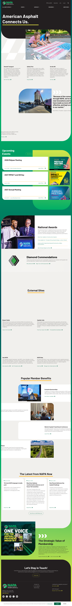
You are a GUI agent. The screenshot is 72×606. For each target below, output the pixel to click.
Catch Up (39, 366)
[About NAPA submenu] (66, 7)
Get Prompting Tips (16, 366)
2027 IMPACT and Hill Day (14, 175)
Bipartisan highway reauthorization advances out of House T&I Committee (35, 482)
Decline (64, 603)
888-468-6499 (5, 591)
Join (60, 3)
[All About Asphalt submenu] (7, 7)
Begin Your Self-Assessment (42, 263)
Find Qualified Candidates (55, 329)
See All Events (30, 153)
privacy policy (49, 603)
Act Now (52, 79)
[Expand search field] (68, 3)
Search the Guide (6, 329)
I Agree (57, 603)
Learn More (41, 168)
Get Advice (54, 583)
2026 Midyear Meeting (13, 160)
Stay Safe (29, 79)
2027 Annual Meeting (12, 190)
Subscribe (36, 573)
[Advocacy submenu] (36, 7)
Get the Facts (7, 79)
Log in (64, 3)
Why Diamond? (30, 263)
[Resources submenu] (51, 7)
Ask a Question (5, 366)
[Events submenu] (23, 7)
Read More (6, 505)
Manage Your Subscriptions (50, 366)
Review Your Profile (56, 588)
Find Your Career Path (42, 329)
